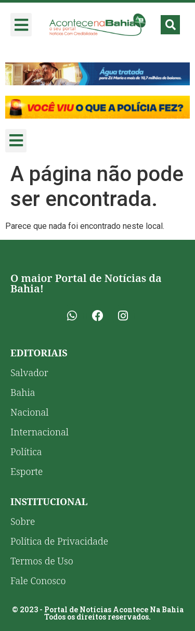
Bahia (22, 392)
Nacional (29, 412)
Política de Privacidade (59, 541)
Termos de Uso (41, 561)
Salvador (29, 372)
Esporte (26, 471)
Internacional (39, 432)
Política (26, 451)
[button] (21, 24)
